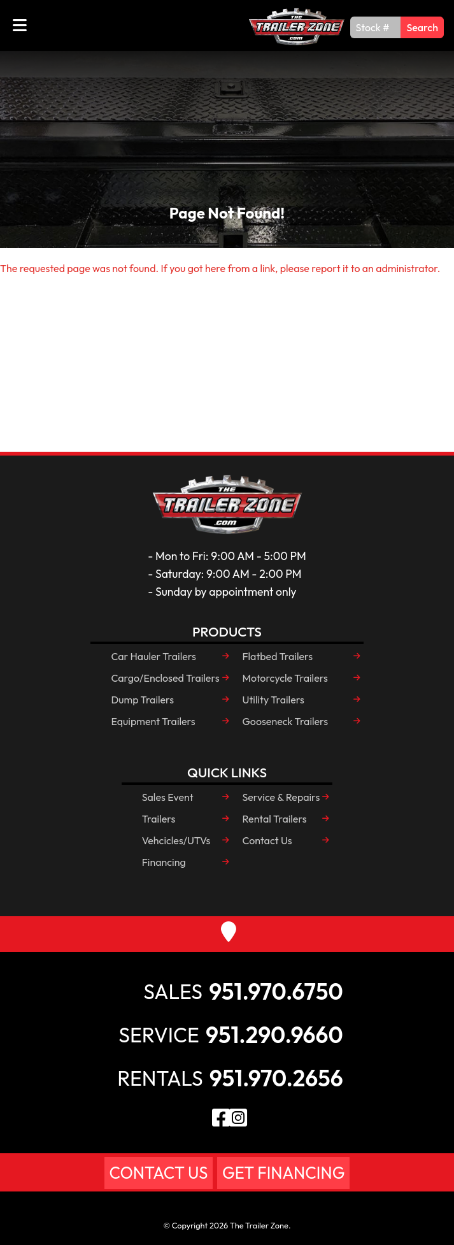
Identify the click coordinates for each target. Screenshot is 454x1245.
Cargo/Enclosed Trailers (165, 678)
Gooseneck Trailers (286, 721)
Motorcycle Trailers (285, 678)
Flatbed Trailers (278, 656)
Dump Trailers (142, 699)
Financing (164, 862)
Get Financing (283, 1172)
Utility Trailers (273, 699)
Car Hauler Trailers (153, 656)
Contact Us (267, 840)
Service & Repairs (281, 797)
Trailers (159, 818)
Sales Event (168, 797)
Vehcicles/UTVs (176, 840)
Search (422, 27)
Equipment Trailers (153, 721)
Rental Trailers (275, 818)
